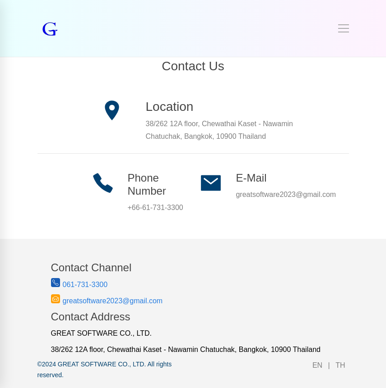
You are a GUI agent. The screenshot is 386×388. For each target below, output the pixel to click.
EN (317, 365)
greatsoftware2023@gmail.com (113, 301)
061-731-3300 (85, 284)
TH (340, 365)
